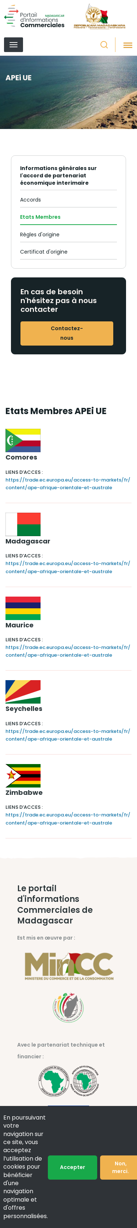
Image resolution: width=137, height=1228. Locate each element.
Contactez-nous (67, 333)
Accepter (72, 1167)
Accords (30, 199)
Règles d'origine (40, 234)
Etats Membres (40, 217)
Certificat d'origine (44, 251)
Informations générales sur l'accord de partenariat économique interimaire (58, 176)
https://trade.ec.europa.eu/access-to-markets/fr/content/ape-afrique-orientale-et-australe (67, 483)
